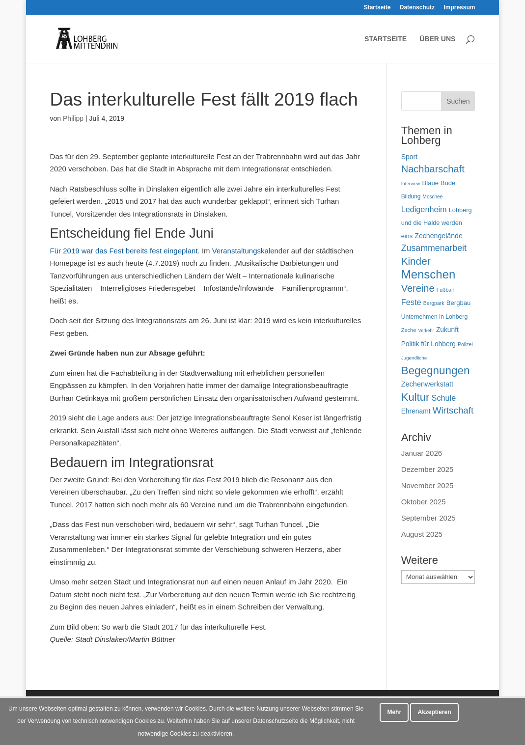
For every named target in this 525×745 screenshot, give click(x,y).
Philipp (73, 118)
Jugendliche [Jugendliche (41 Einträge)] (414, 357)
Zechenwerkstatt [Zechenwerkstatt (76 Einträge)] (427, 384)
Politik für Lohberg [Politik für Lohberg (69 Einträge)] (428, 344)
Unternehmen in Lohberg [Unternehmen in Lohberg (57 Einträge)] (434, 316)
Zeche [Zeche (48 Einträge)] (408, 330)
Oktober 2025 (423, 501)
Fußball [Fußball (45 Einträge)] (445, 290)
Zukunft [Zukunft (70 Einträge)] (447, 329)
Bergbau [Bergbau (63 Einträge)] (458, 302)
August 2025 (421, 534)
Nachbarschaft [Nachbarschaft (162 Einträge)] (433, 169)
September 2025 (428, 518)
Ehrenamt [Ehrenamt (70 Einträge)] (416, 411)
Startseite (377, 7)
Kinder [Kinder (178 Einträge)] (416, 261)
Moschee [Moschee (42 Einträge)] (433, 196)
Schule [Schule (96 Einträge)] (444, 397)
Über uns (437, 39)
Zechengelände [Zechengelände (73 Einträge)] (438, 236)
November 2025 (427, 485)
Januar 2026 (421, 453)
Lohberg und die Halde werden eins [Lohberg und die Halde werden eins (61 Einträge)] (436, 223)
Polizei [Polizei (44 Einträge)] (465, 344)
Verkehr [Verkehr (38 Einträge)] (426, 330)
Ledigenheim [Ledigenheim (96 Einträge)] (424, 209)
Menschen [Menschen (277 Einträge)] (428, 274)
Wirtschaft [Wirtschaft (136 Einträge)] (453, 410)
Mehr (394, 712)
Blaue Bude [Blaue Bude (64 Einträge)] (438, 183)
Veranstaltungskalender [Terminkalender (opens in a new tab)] (251, 251)
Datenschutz (417, 7)
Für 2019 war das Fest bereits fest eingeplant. (125, 251)
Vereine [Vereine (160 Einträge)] (418, 288)
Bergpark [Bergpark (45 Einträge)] (433, 303)
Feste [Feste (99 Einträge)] (411, 302)
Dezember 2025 (427, 469)
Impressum (459, 7)
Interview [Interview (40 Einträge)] (410, 183)
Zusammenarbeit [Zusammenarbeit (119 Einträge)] (434, 248)
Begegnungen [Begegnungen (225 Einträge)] (435, 370)
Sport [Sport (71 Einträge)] (409, 157)
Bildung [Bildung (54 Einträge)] (411, 196)
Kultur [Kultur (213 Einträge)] (415, 397)
